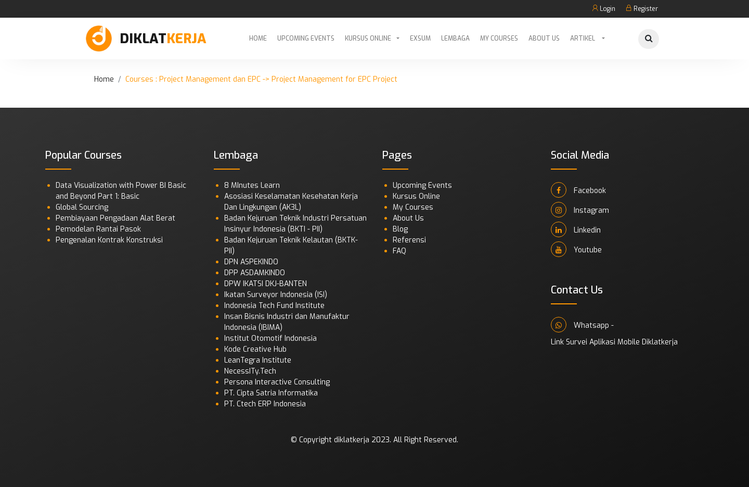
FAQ (399, 251)
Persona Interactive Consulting (277, 382)
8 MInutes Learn (252, 185)
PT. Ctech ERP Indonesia (265, 404)
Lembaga (455, 38)
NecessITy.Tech (250, 371)
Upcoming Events (305, 38)
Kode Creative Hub (255, 349)
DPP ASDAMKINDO (254, 273)
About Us (544, 38)
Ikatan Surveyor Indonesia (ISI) (275, 295)
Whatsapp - (582, 324)
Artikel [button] (583, 38)
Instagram (580, 209)
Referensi (409, 240)
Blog (400, 229)
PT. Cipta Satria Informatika (271, 393)
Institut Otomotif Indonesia (270, 338)
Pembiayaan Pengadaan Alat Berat (115, 218)
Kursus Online (368, 38)
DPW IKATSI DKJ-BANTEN (265, 284)
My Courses (499, 38)
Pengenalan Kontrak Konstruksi (109, 240)
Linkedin (576, 229)
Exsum (420, 38)
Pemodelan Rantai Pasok (98, 229)
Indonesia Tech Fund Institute (274, 306)
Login (603, 9)
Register (642, 9)
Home (258, 38)
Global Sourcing (82, 207)
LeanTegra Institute (257, 360)
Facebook (578, 190)
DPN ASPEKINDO (251, 262)
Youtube (576, 249)
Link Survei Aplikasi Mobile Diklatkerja (614, 342)
